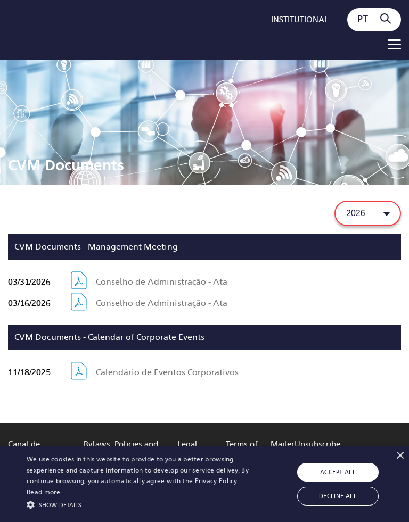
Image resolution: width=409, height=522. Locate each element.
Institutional (300, 19)
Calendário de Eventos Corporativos (167, 372)
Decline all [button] (338, 496)
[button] (142, 504)
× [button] (400, 455)
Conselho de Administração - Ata (161, 282)
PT (362, 19)
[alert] (204, 484)
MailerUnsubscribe (305, 444)
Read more (44, 492)
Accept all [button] (338, 472)
